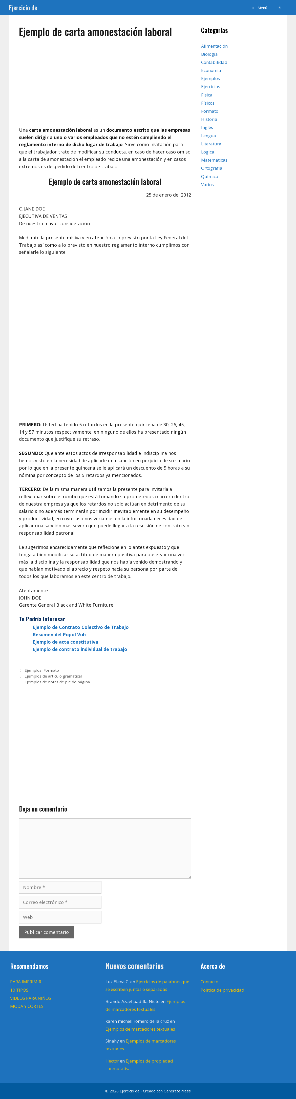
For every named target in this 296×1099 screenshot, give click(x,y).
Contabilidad (214, 62)
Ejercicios (210, 86)
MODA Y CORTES (27, 1006)
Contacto (209, 982)
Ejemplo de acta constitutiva (65, 642)
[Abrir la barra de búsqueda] (279, 7)
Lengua (208, 136)
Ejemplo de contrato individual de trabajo (80, 649)
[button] (259, 7)
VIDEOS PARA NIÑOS (30, 998)
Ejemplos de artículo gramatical (53, 676)
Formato (51, 670)
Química (209, 176)
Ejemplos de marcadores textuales (140, 1029)
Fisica (207, 95)
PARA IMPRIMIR (25, 982)
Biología (209, 54)
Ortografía (211, 168)
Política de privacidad (222, 990)
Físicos (208, 103)
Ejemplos (33, 670)
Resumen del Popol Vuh (59, 634)
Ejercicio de (23, 7)
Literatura (211, 144)
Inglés (207, 127)
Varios (207, 184)
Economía (211, 70)
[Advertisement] (104, 79)
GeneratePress (177, 1090)
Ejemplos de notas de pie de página (57, 681)
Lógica (207, 152)
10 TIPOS (19, 990)
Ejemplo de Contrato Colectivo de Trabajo (81, 627)
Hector (112, 1061)
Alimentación (214, 46)
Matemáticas (214, 160)
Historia (209, 119)
